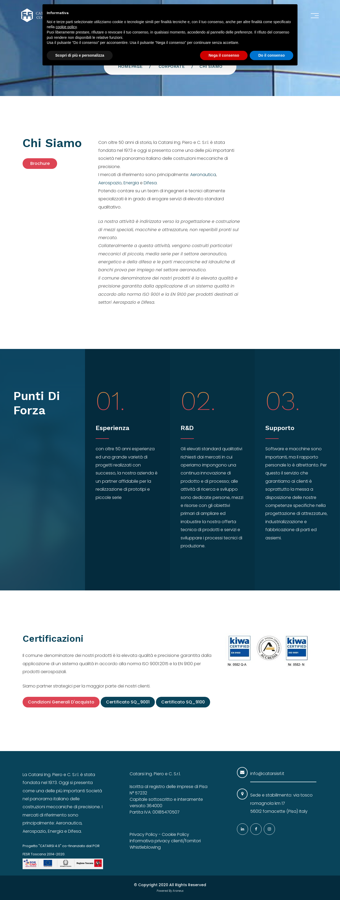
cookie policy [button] (66, 27)
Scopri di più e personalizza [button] (79, 55)
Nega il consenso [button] (224, 55)
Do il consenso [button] (271, 55)
